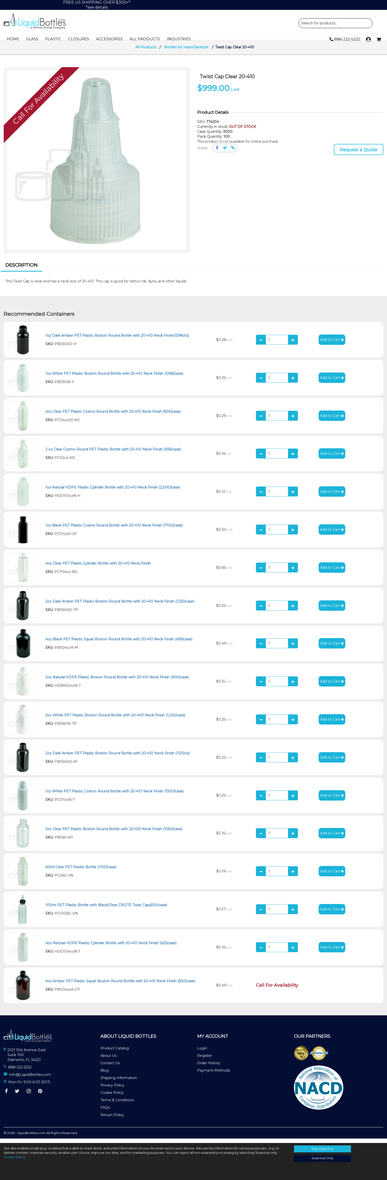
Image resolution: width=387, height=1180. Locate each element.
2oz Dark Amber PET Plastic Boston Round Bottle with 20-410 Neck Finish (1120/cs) (117, 758)
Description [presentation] (21, 270)
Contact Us (110, 1067)
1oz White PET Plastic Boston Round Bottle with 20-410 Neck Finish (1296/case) (114, 378)
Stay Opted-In (322, 1149)
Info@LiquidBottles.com (30, 1079)
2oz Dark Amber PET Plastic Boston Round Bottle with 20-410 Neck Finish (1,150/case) (119, 606)
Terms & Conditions (117, 1104)
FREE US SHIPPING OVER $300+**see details (96, 5)
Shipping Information (118, 1082)
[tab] (21, 270)
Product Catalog (114, 1053)
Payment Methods (213, 1075)
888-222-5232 (344, 39)
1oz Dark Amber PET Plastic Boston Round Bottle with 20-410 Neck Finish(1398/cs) (117, 340)
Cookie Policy (112, 1097)
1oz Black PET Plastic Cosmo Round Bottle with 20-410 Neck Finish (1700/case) (114, 530)
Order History (208, 1067)
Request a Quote (358, 154)
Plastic (53, 39)
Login (202, 1053)
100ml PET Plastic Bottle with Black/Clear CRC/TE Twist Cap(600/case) (106, 909)
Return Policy (112, 1119)
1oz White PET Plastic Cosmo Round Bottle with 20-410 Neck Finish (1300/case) (114, 795)
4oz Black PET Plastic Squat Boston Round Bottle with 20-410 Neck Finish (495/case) (118, 644)
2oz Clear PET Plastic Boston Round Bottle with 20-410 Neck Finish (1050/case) (113, 833)
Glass (32, 39)
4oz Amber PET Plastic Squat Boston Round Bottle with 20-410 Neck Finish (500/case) (120, 985)
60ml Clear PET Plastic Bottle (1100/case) (80, 871)
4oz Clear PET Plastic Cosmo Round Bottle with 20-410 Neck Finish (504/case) (112, 416)
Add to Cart (332, 344)
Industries (179, 39)
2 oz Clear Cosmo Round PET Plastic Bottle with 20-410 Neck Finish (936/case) (113, 454)
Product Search (335, 23)
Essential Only (322, 1158)
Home (13, 39)
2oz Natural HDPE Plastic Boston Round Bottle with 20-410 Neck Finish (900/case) (117, 682)
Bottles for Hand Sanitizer (187, 52)
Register (204, 1060)
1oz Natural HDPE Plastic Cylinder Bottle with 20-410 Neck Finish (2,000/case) (112, 492)
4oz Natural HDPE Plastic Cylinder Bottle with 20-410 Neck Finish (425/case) (110, 947)
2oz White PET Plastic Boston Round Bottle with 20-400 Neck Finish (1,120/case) (115, 720)
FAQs (105, 1112)
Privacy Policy (112, 1090)
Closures (78, 39)
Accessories (109, 39)
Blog (104, 1075)
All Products (145, 39)
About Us (108, 1060)
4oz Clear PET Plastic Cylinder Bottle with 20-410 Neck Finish (98, 568)
